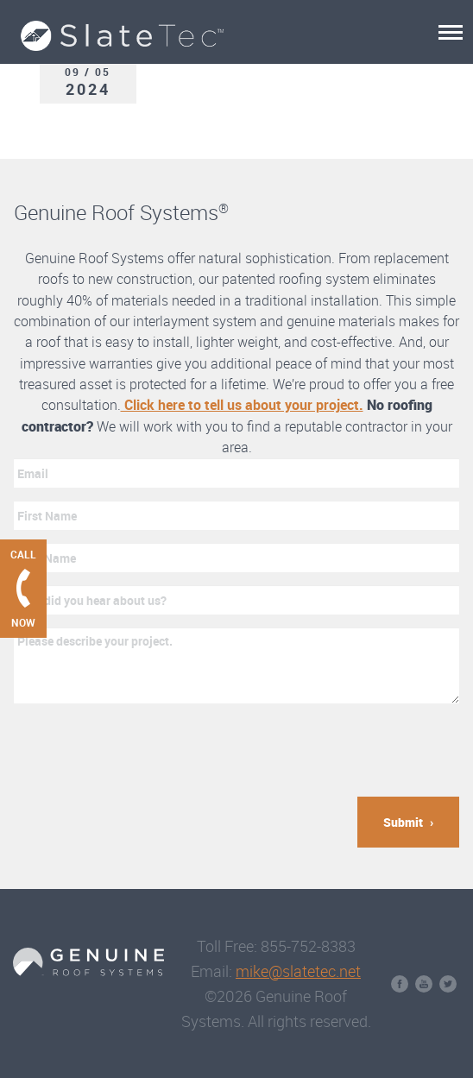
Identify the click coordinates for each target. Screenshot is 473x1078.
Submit (403, 822)
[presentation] (145, 750)
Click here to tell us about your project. (242, 404)
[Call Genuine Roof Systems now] (23, 588)
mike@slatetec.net (298, 971)
